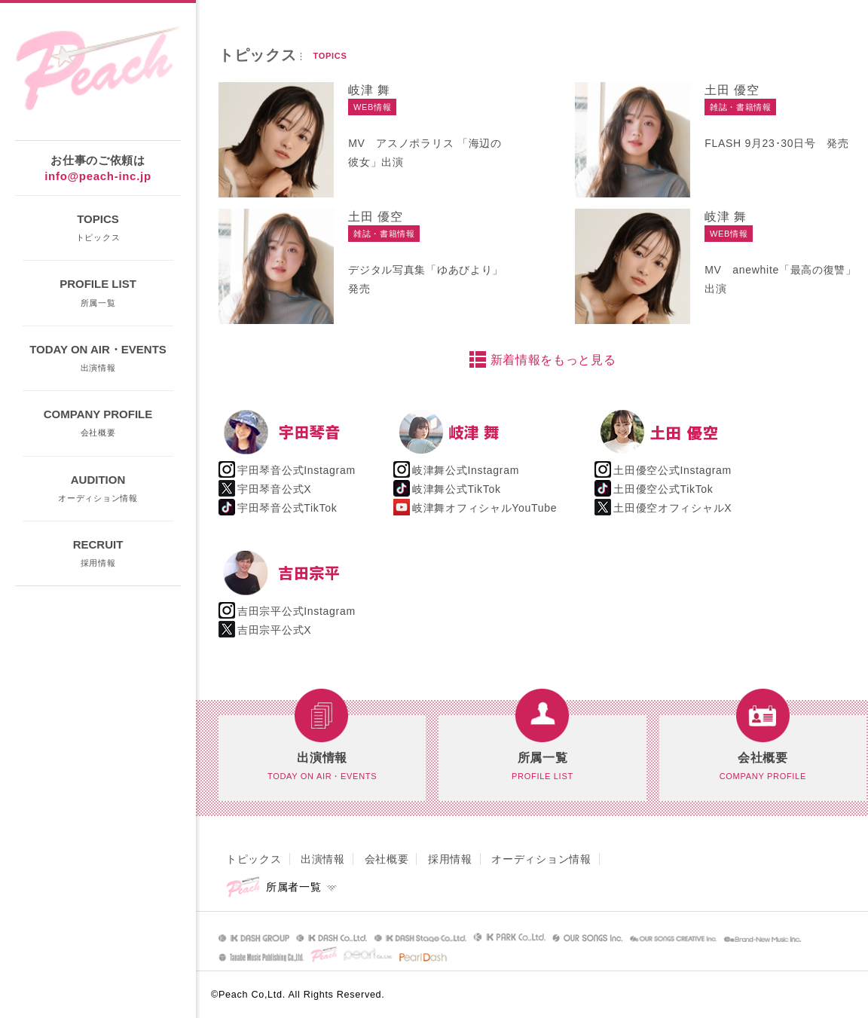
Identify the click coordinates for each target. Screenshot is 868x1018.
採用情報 (450, 859)
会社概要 (387, 859)
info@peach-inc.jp (97, 176)
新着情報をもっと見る (553, 359)
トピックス (254, 859)
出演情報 (323, 859)
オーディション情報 (541, 859)
